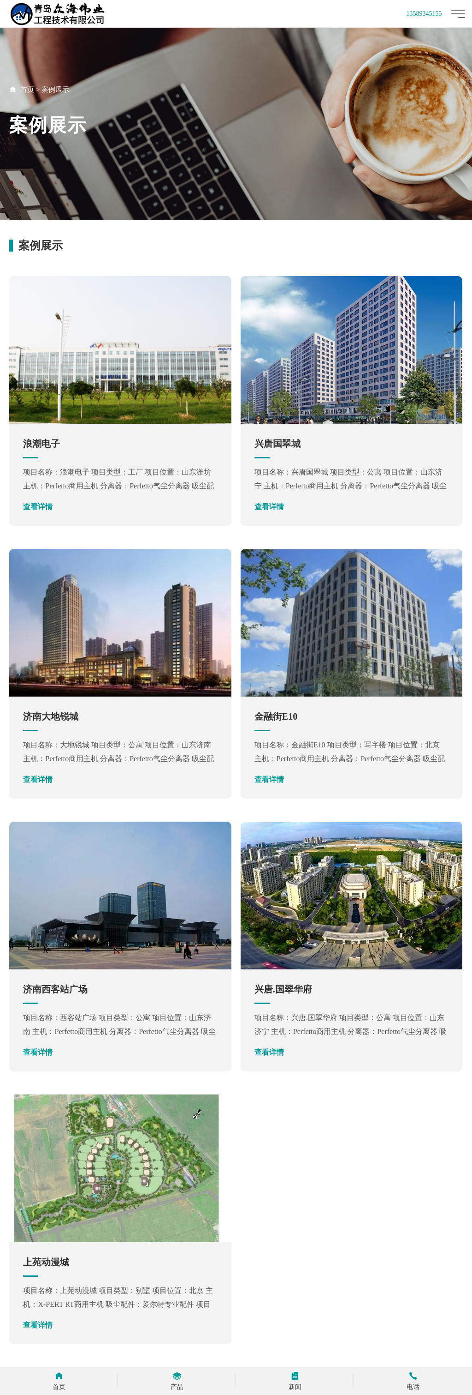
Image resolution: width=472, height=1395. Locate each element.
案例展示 (55, 89)
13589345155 (424, 13)
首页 (27, 89)
